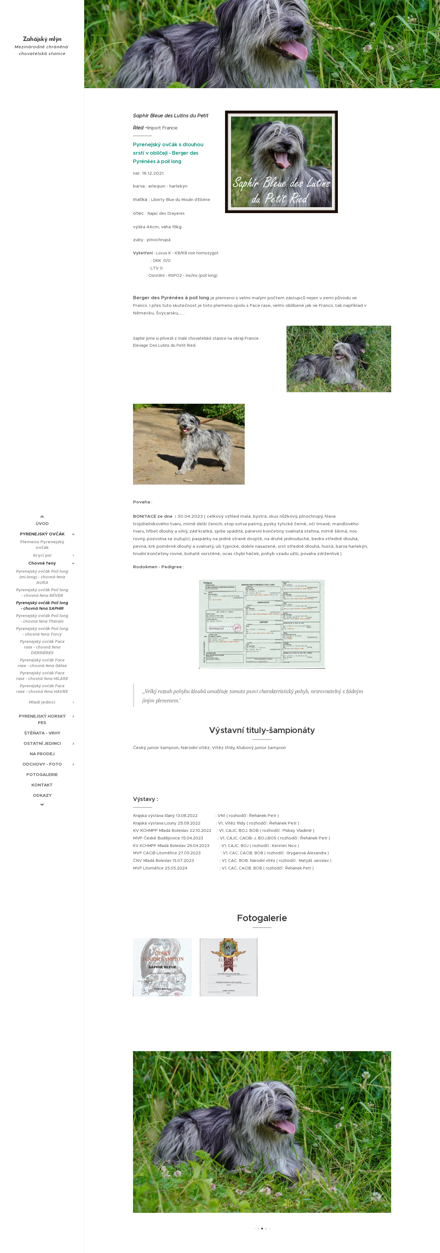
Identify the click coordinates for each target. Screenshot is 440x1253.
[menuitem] (42, 523)
